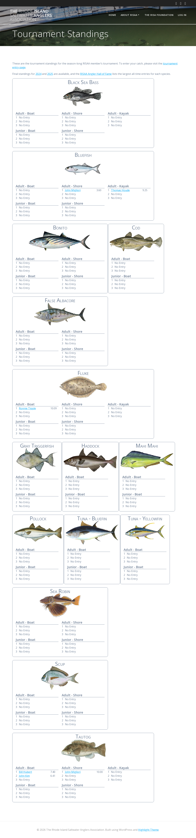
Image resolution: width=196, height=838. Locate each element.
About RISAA (129, 14)
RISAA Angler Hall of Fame (96, 74)
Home (112, 14)
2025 (50, 74)
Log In (182, 14)
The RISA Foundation (159, 14)
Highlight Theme (148, 830)
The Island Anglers (31, 15)
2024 (38, 74)
